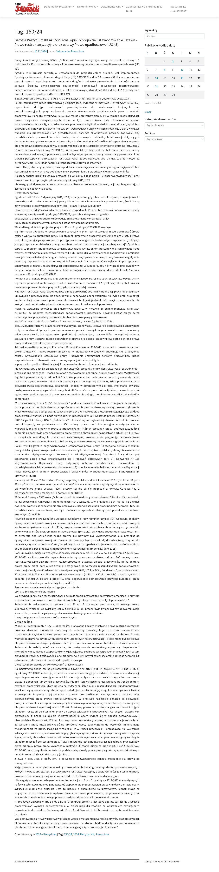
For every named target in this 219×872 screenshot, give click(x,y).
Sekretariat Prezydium (70, 51)
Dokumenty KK (86, 6)
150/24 (68, 834)
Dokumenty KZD (111, 6)
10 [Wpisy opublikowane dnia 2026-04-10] (182, 70)
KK (92, 834)
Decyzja (84, 834)
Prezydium (102, 834)
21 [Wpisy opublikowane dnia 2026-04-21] (156, 86)
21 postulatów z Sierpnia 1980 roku (144, 9)
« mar (148, 112)
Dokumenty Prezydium (58, 6)
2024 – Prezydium (45, 834)
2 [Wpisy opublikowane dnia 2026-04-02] (172, 61)
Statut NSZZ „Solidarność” (178, 9)
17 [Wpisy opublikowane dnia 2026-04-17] (182, 78)
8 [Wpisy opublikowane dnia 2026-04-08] (164, 70)
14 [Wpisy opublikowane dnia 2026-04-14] (156, 78)
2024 (76, 834)
